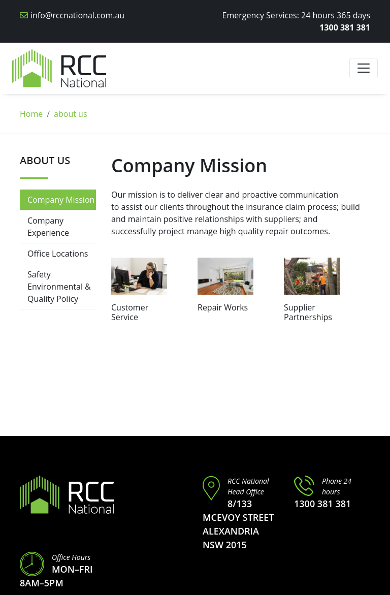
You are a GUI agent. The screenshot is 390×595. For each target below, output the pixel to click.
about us (70, 113)
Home (31, 113)
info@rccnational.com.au (77, 15)
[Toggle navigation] (363, 68)
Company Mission (60, 199)
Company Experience (48, 226)
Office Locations (57, 253)
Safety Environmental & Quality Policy (59, 286)
